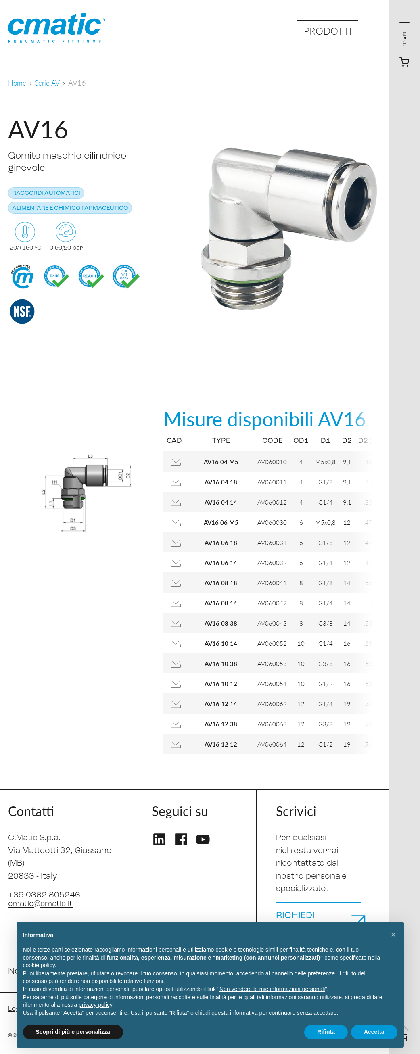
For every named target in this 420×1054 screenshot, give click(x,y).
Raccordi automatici (46, 193)
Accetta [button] (374, 1032)
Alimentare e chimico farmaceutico (70, 208)
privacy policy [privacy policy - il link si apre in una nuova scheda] (95, 1005)
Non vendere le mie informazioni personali (272, 989)
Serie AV (49, 82)
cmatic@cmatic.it (42, 904)
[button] (393, 934)
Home (17, 82)
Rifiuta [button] (326, 1032)
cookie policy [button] (39, 965)
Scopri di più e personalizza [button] (73, 1032)
